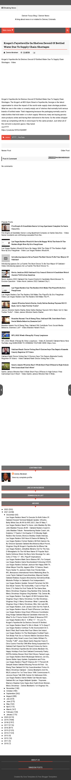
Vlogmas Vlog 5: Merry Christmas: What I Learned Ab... (27, 601)
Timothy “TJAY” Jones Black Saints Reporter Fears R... (27, 641)
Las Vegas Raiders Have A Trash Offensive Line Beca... (28, 609)
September (11, 693)
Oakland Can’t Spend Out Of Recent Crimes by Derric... (27, 646)
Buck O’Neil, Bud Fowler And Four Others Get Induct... (27, 630)
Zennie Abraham (20, 474)
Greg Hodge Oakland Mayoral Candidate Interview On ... (27, 615)
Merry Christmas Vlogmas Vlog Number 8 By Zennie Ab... (28, 591)
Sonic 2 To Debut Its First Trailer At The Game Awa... (26, 588)
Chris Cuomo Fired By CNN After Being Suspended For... (28, 644)
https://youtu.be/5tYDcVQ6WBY (14, 130)
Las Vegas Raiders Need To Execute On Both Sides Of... (28, 517)
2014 (6, 733)
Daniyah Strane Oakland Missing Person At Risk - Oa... (27, 665)
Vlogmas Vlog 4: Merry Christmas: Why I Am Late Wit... (27, 604)
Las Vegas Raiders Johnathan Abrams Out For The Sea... (28, 549)
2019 (6, 720)
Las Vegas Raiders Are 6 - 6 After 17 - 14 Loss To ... (26, 620)
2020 (6, 717)
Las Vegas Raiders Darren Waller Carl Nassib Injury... (26, 678)
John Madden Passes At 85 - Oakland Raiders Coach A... (28, 528)
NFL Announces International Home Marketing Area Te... (28, 573)
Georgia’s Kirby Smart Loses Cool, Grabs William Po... (27, 638)
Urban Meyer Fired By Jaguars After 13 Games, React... (27, 567)
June (8, 701)
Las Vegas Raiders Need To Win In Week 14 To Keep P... (28, 625)
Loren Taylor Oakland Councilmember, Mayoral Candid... (27, 575)
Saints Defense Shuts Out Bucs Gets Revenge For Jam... (28, 554)
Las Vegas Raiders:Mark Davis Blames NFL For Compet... (28, 559)
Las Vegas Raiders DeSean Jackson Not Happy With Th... (28, 565)
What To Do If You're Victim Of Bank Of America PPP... (27, 617)
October (9, 691)
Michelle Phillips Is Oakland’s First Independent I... (26, 580)
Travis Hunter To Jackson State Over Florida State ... (26, 570)
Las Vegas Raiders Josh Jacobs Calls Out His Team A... (28, 607)
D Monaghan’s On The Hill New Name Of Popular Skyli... (27, 551)
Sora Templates (29, 777)
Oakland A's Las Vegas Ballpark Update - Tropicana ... (27, 680)
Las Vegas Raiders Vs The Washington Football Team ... (28, 633)
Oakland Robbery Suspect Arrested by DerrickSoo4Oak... (28, 578)
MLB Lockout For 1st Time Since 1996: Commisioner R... (28, 672)
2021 (6, 512)
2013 (6, 736)
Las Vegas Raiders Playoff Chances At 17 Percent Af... (27, 662)
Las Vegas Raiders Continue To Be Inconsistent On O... (27, 628)
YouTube (21, 137)
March (9, 709)
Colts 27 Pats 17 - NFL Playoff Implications (23, 557)
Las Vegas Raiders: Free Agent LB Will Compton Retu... (27, 596)
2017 (6, 725)
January (9, 715)
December (10, 515)
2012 (6, 738)
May (8, 704)
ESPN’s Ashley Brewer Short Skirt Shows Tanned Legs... (28, 654)
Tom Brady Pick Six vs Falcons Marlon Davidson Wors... (28, 636)
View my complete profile (22, 477)
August (9, 696)
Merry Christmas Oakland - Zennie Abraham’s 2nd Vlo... (27, 670)
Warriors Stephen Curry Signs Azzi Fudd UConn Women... (28, 683)
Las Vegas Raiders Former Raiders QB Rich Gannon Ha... (28, 541)
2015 (6, 730)
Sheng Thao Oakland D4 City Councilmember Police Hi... (28, 667)
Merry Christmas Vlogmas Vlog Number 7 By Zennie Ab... (28, 594)
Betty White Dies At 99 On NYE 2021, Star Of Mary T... (27, 523)
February (10, 712)
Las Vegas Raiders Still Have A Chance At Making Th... (27, 538)
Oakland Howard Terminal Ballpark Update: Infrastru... (26, 520)
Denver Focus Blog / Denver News (35, 16)
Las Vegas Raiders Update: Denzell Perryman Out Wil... (27, 583)
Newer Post (6, 150)
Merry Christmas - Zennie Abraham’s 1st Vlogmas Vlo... (27, 686)
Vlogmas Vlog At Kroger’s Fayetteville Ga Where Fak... (27, 546)
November (10, 688)
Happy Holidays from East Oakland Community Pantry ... (28, 651)
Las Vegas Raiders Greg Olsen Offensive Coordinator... (27, 612)
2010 (6, 743)
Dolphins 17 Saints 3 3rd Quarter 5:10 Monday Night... (27, 533)
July (8, 699)
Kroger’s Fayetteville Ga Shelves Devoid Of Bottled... (26, 622)
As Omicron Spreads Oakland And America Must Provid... (28, 544)
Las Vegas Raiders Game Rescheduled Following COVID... (29, 562)
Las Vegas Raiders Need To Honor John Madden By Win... (29, 525)
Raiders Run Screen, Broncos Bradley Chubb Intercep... (27, 536)
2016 (6, 728)
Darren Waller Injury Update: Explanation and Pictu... (26, 659)
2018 (6, 722)
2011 (6, 741)
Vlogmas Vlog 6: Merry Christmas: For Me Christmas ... (27, 599)
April (8, 707)
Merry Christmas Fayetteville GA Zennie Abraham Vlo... (27, 649)
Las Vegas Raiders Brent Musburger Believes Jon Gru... (28, 657)
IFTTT (6, 127)
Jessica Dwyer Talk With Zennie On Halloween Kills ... (27, 675)
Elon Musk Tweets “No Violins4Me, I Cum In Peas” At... (27, 586)
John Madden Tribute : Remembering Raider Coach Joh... (28, 530)
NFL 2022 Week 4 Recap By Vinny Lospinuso (29, 335)
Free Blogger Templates (47, 777)
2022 (6, 509)
